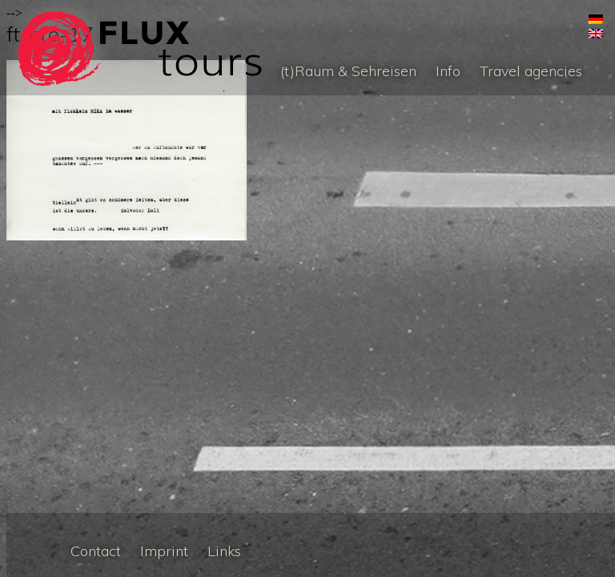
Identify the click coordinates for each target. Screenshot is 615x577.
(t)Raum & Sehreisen (348, 71)
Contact (95, 551)
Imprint (164, 551)
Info (448, 71)
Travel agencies (531, 71)
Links (224, 551)
